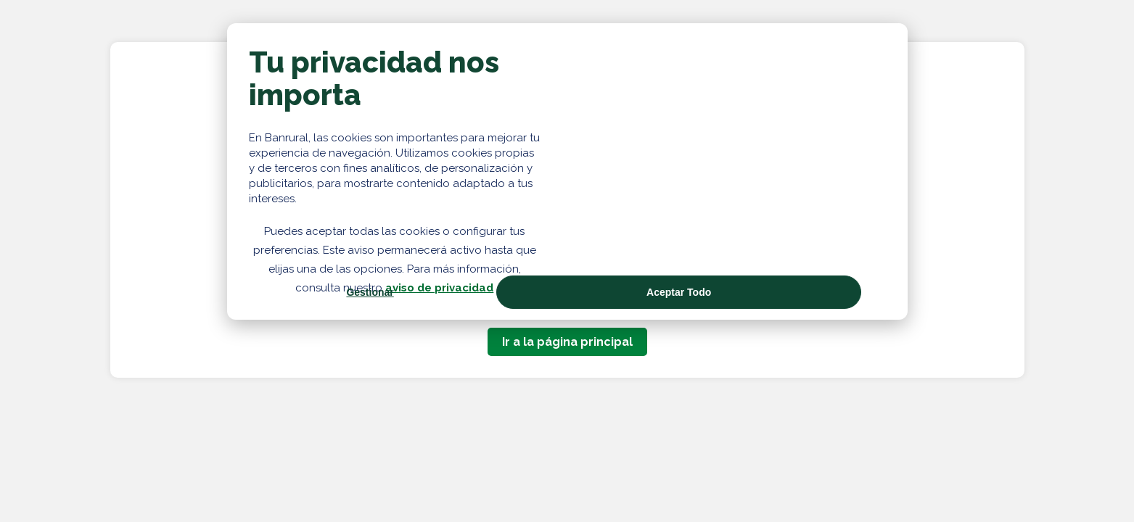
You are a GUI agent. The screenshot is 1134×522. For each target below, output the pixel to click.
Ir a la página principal (567, 342)
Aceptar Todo (678, 292)
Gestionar (369, 292)
